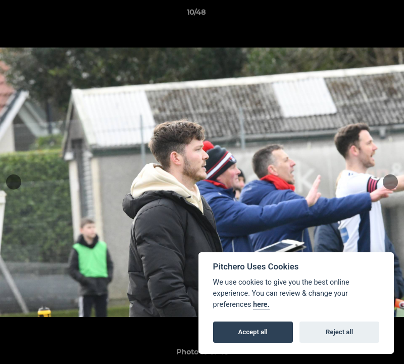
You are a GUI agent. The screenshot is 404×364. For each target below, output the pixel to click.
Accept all (253, 332)
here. (261, 304)
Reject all (339, 332)
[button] (362, 14)
